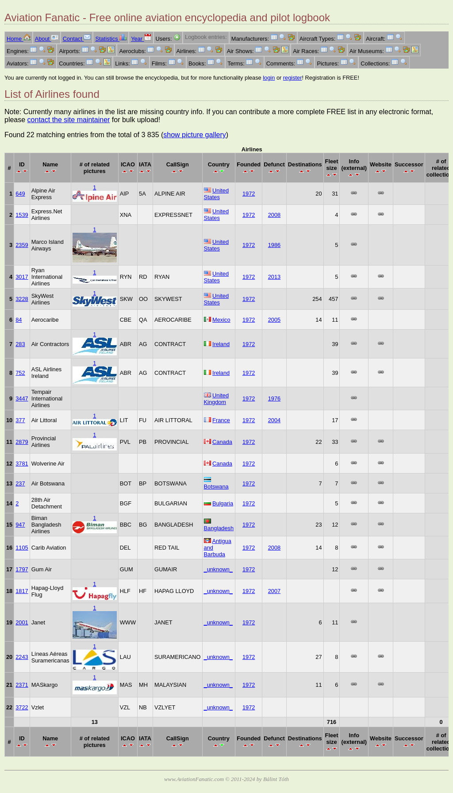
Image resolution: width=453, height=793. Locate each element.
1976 (274, 398)
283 (20, 344)
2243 (21, 657)
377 (20, 420)
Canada (222, 442)
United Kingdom (216, 398)
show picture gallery (194, 135)
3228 (21, 299)
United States (216, 193)
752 (20, 373)
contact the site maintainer (68, 119)
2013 (274, 276)
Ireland (221, 344)
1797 (21, 569)
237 (20, 483)
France (221, 420)
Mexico (221, 319)
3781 (21, 463)
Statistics (111, 38)
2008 (274, 215)
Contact (77, 38)
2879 (21, 442)
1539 (21, 215)
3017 (21, 276)
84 (18, 319)
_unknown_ (218, 569)
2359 (21, 245)
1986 (274, 245)
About (46, 38)
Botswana (216, 486)
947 (20, 524)
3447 (21, 398)
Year (141, 38)
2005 (274, 319)
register (292, 77)
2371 (21, 684)
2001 (21, 622)
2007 (274, 591)
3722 (21, 707)
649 (20, 193)
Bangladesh (219, 528)
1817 (21, 591)
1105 (21, 547)
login (269, 77)
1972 (248, 193)
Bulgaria (222, 503)
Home (19, 38)
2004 (274, 420)
